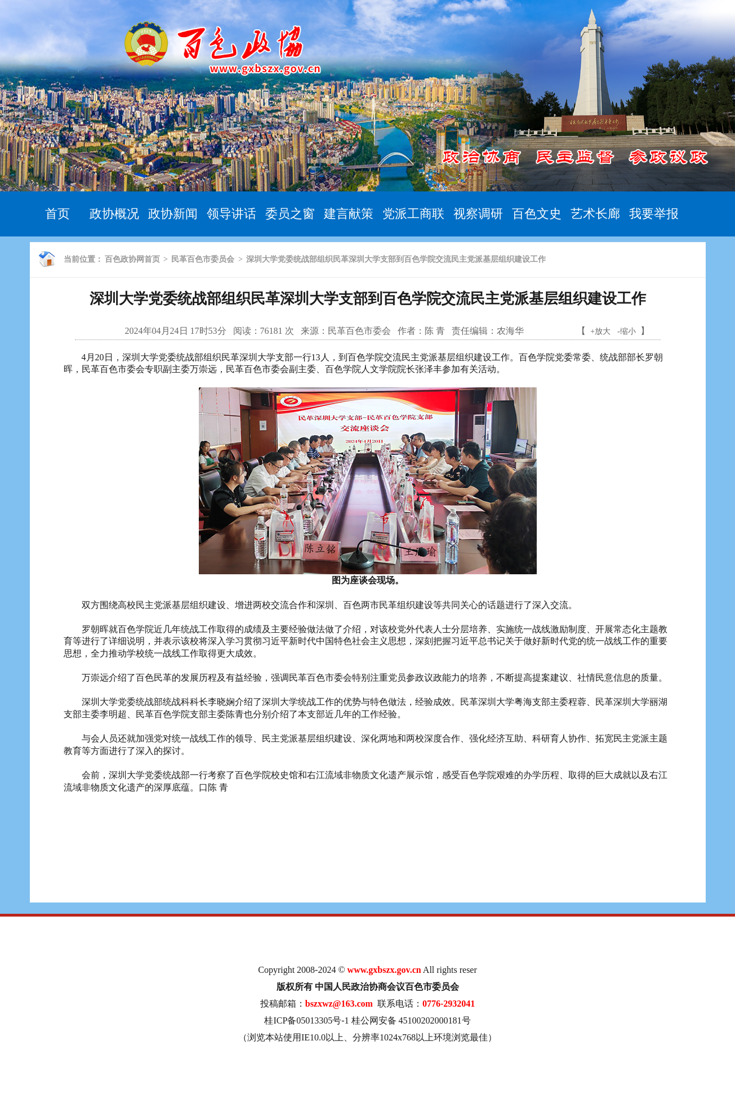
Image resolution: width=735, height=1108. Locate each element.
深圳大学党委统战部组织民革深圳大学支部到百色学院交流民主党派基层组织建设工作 (396, 259)
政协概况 (114, 214)
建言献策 (348, 214)
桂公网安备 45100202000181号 (411, 1020)
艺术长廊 (595, 214)
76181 (271, 331)
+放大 (600, 331)
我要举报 (654, 214)
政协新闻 (173, 214)
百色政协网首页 (132, 259)
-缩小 (626, 331)
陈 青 (435, 331)
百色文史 (537, 214)
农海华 (510, 331)
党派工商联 (413, 214)
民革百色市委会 (359, 331)
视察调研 (478, 214)
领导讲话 (231, 214)
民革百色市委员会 (202, 259)
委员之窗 (290, 214)
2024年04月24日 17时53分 (175, 331)
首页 (57, 214)
